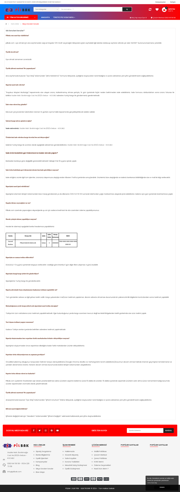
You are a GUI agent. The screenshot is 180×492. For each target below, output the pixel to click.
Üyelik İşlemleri (42, 458)
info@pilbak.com (14, 471)
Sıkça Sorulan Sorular (30, 24)
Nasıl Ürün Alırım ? (101, 468)
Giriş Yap (134, 18)
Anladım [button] (162, 487)
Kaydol (168, 430)
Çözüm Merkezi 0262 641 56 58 (163, 18)
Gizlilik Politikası (100, 451)
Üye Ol (144, 18)
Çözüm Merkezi (100, 455)
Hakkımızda (70, 451)
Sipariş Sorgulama (43, 451)
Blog (37, 465)
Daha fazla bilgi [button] (152, 483)
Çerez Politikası (100, 458)
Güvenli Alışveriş (71, 455)
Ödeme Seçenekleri (102, 465)
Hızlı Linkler (15, 24)
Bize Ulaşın (40, 472)
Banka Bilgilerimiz (43, 455)
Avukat (63, 429)
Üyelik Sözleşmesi (72, 468)
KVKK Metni (98, 462)
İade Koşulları (70, 458)
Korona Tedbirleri (72, 462)
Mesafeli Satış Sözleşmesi (76, 465)
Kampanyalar (41, 462)
